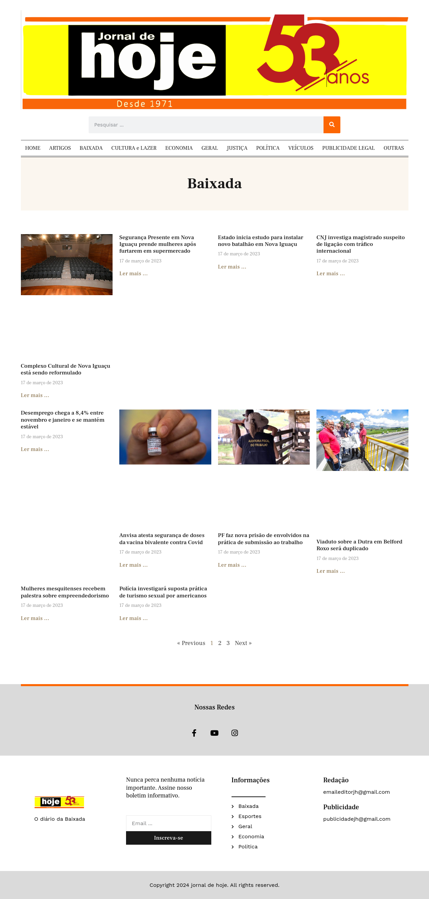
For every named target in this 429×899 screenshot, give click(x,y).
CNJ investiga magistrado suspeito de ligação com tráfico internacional (360, 244)
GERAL (210, 148)
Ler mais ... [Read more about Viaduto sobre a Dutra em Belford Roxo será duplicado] (330, 571)
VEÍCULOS (301, 148)
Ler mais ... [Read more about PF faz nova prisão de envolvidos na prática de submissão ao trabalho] (232, 565)
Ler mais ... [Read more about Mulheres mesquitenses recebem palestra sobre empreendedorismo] (35, 618)
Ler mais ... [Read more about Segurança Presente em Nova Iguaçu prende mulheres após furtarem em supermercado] (133, 273)
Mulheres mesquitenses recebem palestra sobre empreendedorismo (66, 592)
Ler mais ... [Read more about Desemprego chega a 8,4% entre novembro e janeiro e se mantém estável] (35, 449)
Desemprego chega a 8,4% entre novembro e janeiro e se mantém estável (63, 419)
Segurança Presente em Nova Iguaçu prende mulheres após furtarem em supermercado (157, 244)
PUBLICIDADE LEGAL (348, 148)
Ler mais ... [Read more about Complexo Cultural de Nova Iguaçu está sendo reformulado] (35, 395)
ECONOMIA (179, 148)
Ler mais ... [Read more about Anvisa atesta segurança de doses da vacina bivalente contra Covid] (133, 565)
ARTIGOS (60, 148)
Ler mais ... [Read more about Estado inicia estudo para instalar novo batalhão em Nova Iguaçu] (232, 266)
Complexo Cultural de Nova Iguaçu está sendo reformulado (66, 369)
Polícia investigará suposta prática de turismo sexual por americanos (163, 592)
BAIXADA (91, 148)
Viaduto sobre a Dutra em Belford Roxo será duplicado (359, 545)
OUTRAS (394, 148)
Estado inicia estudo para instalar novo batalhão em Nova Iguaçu (260, 241)
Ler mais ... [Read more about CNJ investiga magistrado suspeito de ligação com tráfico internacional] (330, 273)
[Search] (332, 124)
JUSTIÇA (237, 148)
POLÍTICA (268, 148)
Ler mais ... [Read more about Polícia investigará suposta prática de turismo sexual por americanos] (133, 618)
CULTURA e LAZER (133, 148)
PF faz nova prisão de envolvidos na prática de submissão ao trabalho (263, 539)
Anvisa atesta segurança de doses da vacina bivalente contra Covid (162, 539)
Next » (243, 643)
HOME (32, 148)
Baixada (214, 183)
